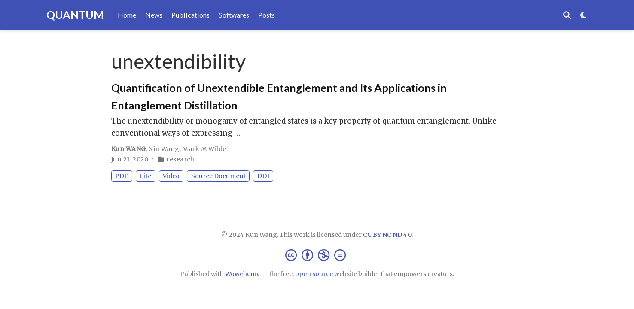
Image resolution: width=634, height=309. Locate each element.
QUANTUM (75, 14)
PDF (121, 176)
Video (171, 176)
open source (314, 274)
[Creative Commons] (317, 254)
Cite (145, 176)
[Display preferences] (584, 15)
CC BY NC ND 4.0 (387, 235)
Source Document (218, 176)
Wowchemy (242, 274)
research (180, 159)
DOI (263, 176)
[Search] (567, 15)
